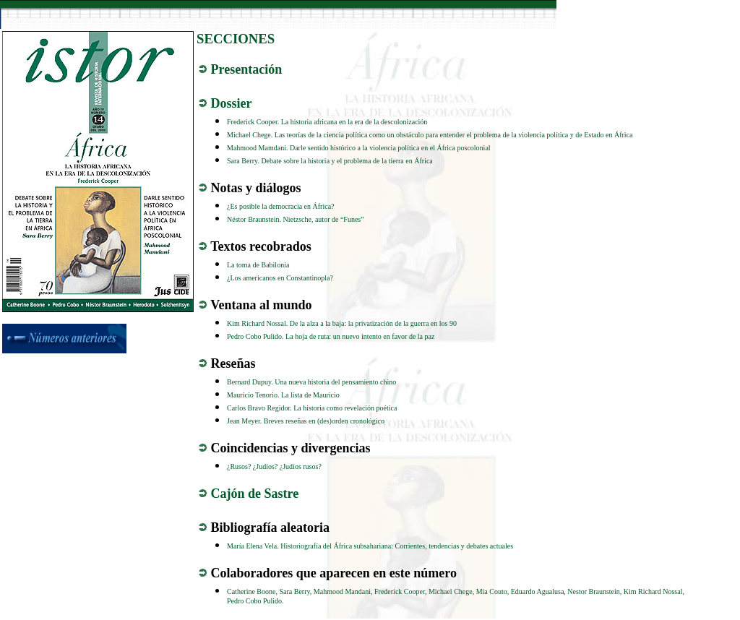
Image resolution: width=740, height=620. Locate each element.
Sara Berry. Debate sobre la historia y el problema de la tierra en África (330, 161)
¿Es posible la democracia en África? (281, 206)
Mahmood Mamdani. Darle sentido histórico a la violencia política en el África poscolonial (359, 148)
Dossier (231, 103)
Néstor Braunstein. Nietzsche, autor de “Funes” (295, 219)
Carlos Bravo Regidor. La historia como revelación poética (312, 408)
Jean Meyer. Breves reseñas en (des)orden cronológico (305, 421)
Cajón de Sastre (255, 493)
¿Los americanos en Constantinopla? (280, 278)
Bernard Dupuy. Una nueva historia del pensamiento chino (311, 382)
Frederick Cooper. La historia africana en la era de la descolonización (327, 122)
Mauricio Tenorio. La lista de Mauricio (283, 395)
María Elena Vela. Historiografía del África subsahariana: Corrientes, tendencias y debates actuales (370, 546)
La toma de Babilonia (258, 265)
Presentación (247, 69)
